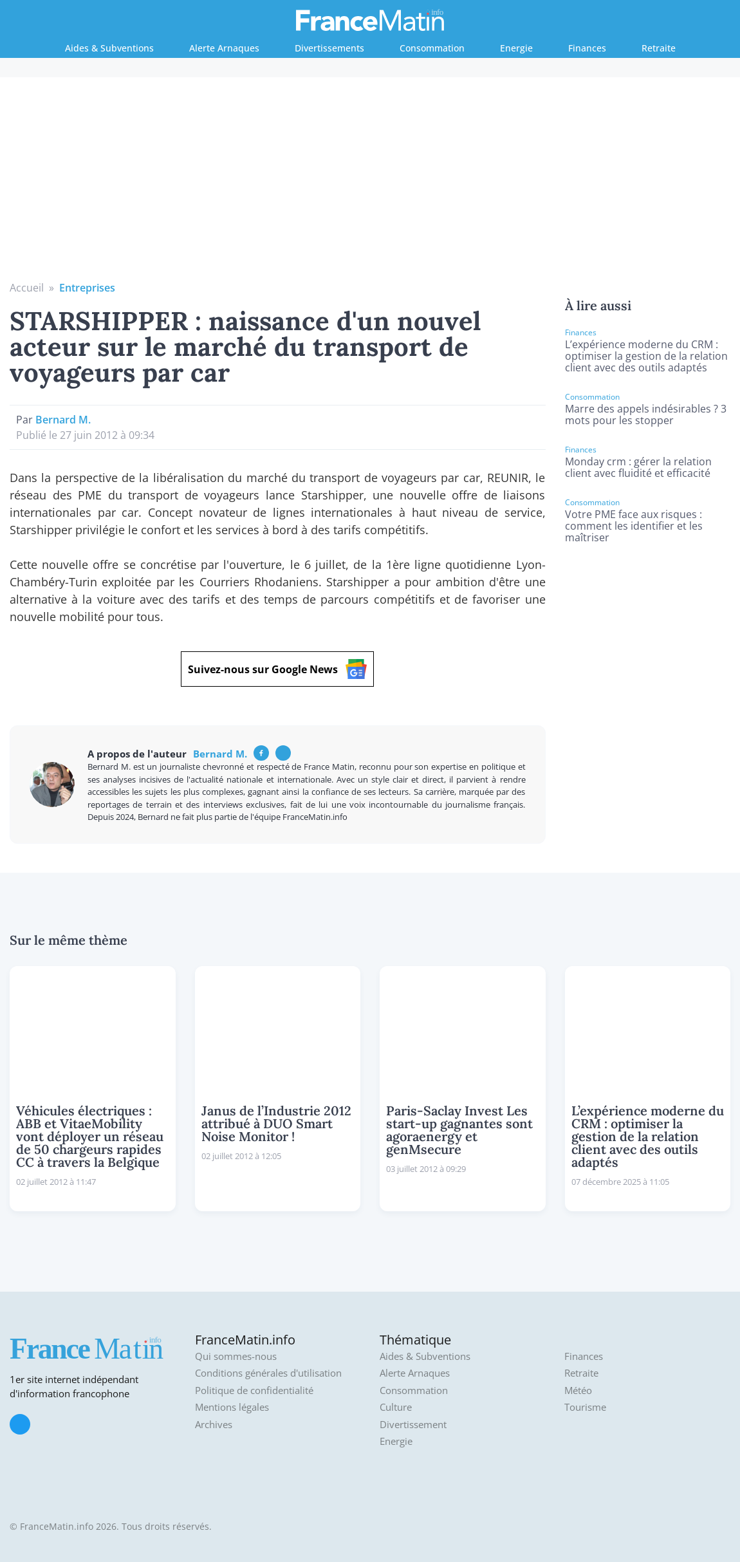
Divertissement (413, 1424)
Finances (587, 48)
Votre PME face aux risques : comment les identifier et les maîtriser (634, 525)
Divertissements (329, 48)
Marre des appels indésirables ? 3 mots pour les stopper (645, 414)
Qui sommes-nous (236, 1356)
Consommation (432, 48)
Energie (516, 48)
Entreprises (87, 288)
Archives (213, 1424)
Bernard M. (63, 420)
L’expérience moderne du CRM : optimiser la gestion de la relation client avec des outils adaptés (646, 356)
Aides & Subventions (109, 48)
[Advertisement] (370, 183)
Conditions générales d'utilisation (268, 1373)
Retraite (659, 48)
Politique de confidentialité (254, 1390)
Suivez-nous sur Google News (277, 669)
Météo (578, 1390)
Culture (396, 1407)
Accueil (27, 288)
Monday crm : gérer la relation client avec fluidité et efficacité (638, 467)
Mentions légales (232, 1407)
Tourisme (585, 1407)
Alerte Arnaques (224, 48)
